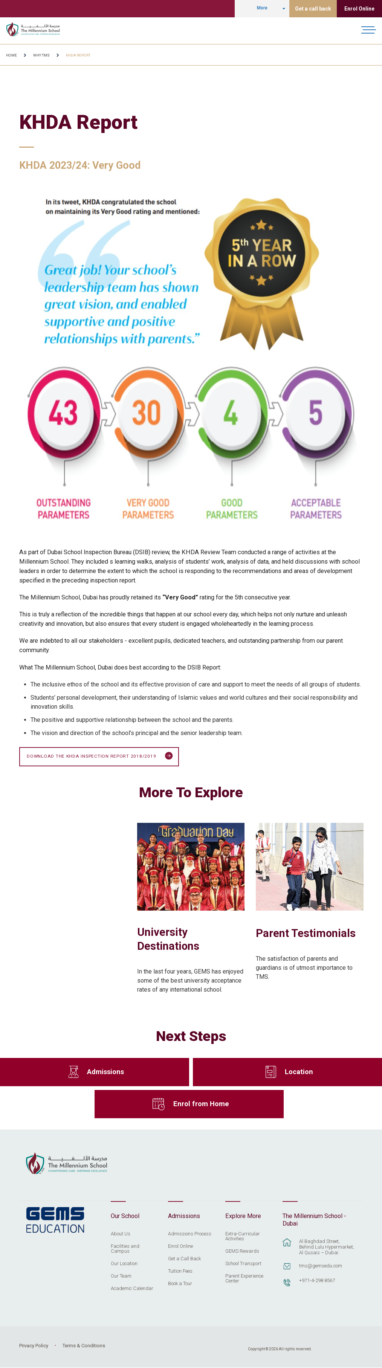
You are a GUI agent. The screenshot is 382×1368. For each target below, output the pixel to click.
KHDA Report (78, 55)
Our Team (121, 1276)
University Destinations (168, 939)
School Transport (243, 1263)
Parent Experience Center (244, 1278)
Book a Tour (180, 1283)
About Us (120, 1234)
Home (11, 55)
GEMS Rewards (242, 1251)
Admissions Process (189, 1234)
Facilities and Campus (125, 1249)
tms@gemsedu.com (320, 1266)
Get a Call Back (184, 1258)
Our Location (124, 1263)
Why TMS (41, 55)
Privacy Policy (33, 1346)
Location (298, 1072)
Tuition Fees (180, 1271)
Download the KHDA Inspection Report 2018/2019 (100, 756)
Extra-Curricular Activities (242, 1236)
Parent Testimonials (306, 933)
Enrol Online (359, 9)
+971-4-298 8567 (317, 1281)
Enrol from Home (201, 1104)
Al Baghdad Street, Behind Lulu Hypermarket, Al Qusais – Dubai (326, 1247)
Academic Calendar (132, 1288)
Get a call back (313, 9)
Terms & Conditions (84, 1346)
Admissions (105, 1072)
